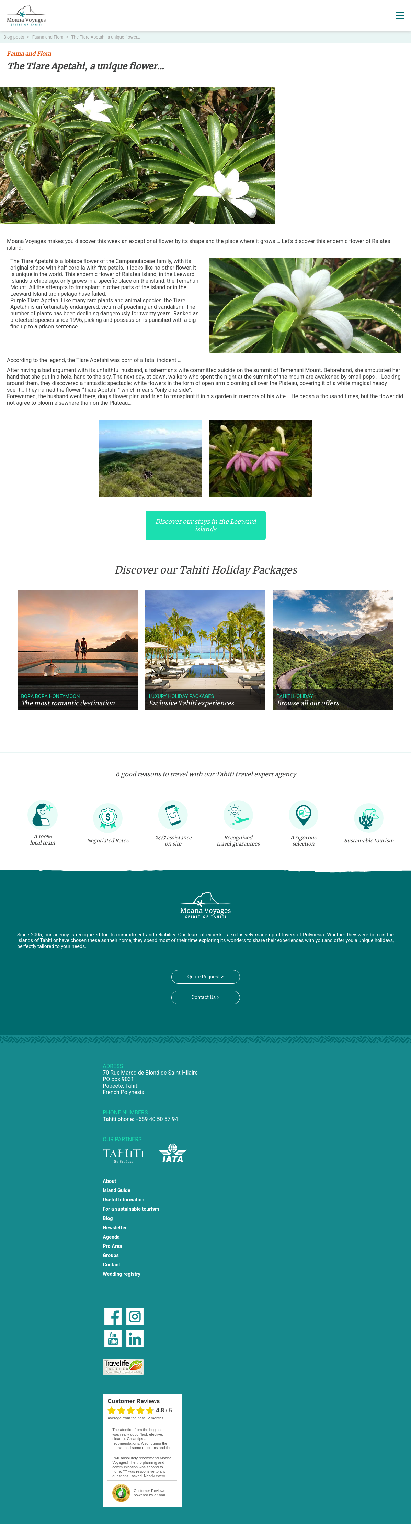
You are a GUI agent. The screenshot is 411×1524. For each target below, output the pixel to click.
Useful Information (123, 1200)
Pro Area (112, 1246)
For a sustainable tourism (131, 1209)
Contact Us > (206, 997)
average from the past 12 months (135, 1418)
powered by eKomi (149, 1493)
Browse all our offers (308, 703)
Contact (111, 1265)
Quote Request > (205, 977)
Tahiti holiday (295, 696)
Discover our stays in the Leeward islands (205, 525)
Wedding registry (121, 1274)
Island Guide (116, 1191)
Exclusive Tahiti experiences (191, 703)
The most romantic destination (68, 703)
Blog (108, 1218)
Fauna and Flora (48, 37)
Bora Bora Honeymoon (50, 696)
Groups (111, 1256)
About (109, 1181)
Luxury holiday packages (181, 696)
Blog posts (14, 37)
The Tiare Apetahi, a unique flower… (105, 37)
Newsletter (115, 1228)
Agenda (111, 1237)
